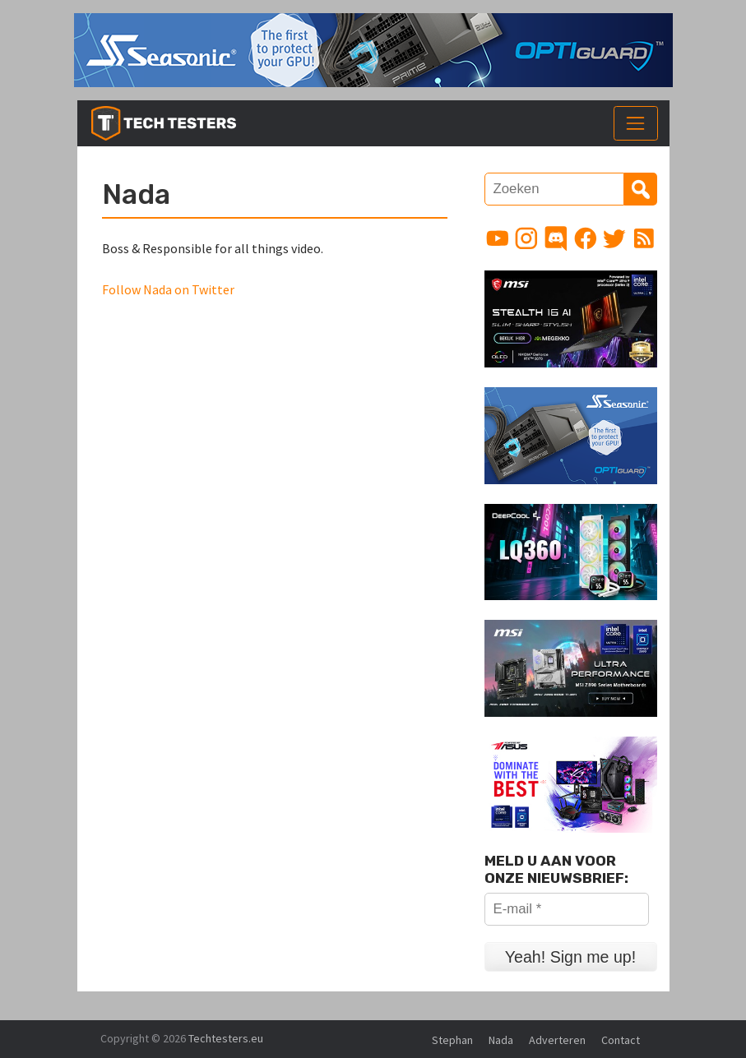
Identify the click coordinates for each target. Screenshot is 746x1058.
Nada (501, 1040)
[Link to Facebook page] (585, 238)
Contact (620, 1040)
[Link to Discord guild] (556, 238)
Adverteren (557, 1040)
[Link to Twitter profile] (614, 238)
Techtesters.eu (225, 1038)
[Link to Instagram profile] (526, 238)
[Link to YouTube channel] (497, 238)
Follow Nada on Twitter (168, 289)
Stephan (452, 1040)
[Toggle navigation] (636, 123)
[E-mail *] (566, 909)
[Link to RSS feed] (644, 238)
